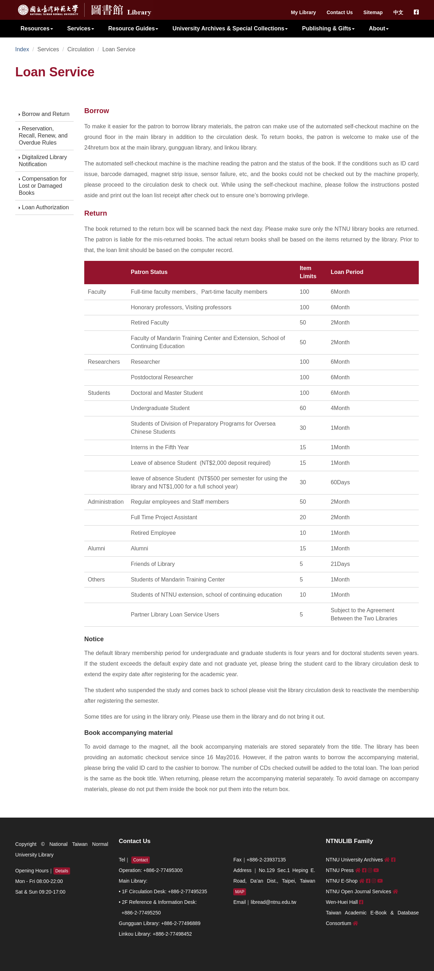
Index (22, 49)
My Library (303, 12)
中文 (398, 12)
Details (61, 870)
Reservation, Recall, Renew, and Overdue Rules (43, 135)
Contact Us (340, 12)
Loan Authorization (44, 207)
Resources (37, 28)
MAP (239, 891)
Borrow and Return (44, 114)
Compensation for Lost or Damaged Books (43, 186)
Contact (140, 860)
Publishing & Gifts (328, 28)
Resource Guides (133, 28)
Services (80, 28)
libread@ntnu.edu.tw (273, 902)
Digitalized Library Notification (43, 160)
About (379, 28)
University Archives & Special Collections (230, 28)
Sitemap (373, 12)
